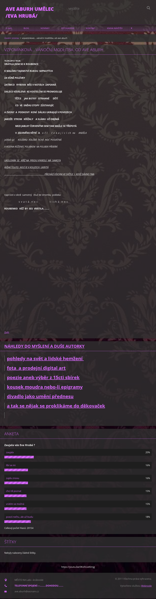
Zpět (6, 332)
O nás (9, 28)
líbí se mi (11, 465)
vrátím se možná (15, 504)
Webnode (146, 586)
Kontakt (90, 28)
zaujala (10, 452)
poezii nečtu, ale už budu (19, 517)
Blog (26, 28)
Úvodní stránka (11, 38)
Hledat (148, 8)
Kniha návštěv (114, 28)
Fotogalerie (67, 28)
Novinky (45, 28)
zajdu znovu (12, 478)
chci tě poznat (13, 491)
